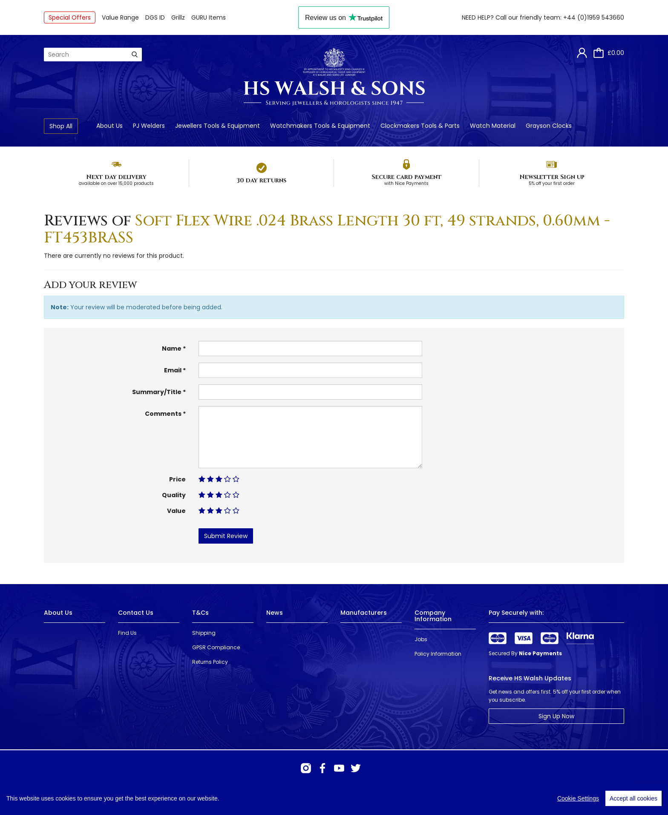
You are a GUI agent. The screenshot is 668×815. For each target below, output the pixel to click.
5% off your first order (552, 183)
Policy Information (438, 653)
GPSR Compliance (216, 647)
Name (171, 348)
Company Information (433, 615)
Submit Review (226, 536)
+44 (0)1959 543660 (593, 17)
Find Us (127, 632)
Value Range (120, 17)
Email (172, 370)
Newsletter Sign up (551, 177)
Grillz (178, 17)
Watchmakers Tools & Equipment (320, 125)
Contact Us (135, 612)
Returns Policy (210, 661)
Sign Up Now (556, 716)
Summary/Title (156, 392)
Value (176, 511)
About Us (109, 125)
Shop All (60, 126)
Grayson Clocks (549, 125)
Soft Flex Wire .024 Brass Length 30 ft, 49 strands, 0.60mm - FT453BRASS (327, 229)
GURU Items (208, 17)
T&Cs (200, 612)
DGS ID (155, 17)
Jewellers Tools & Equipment (217, 125)
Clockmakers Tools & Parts (420, 125)
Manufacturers (363, 612)
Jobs (421, 639)
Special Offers (70, 17)
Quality (174, 495)
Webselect (176, 797)
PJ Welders (149, 125)
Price (177, 479)
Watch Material (492, 125)
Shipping (204, 632)
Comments (163, 413)
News (274, 612)
